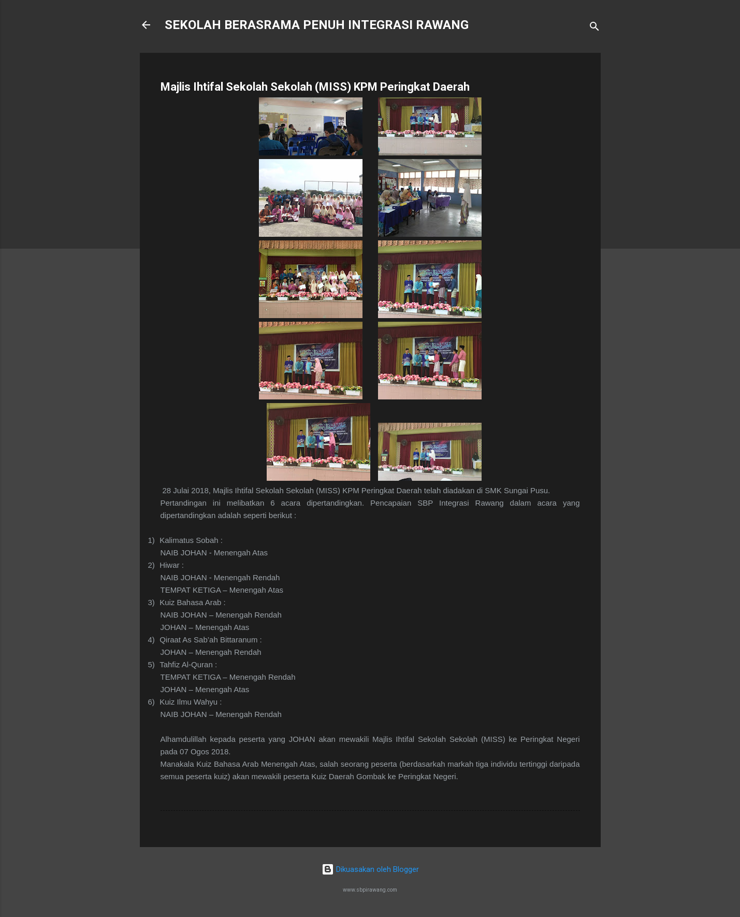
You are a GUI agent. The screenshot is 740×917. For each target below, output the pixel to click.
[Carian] (594, 28)
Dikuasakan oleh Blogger (370, 869)
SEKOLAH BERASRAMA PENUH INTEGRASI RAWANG (317, 25)
